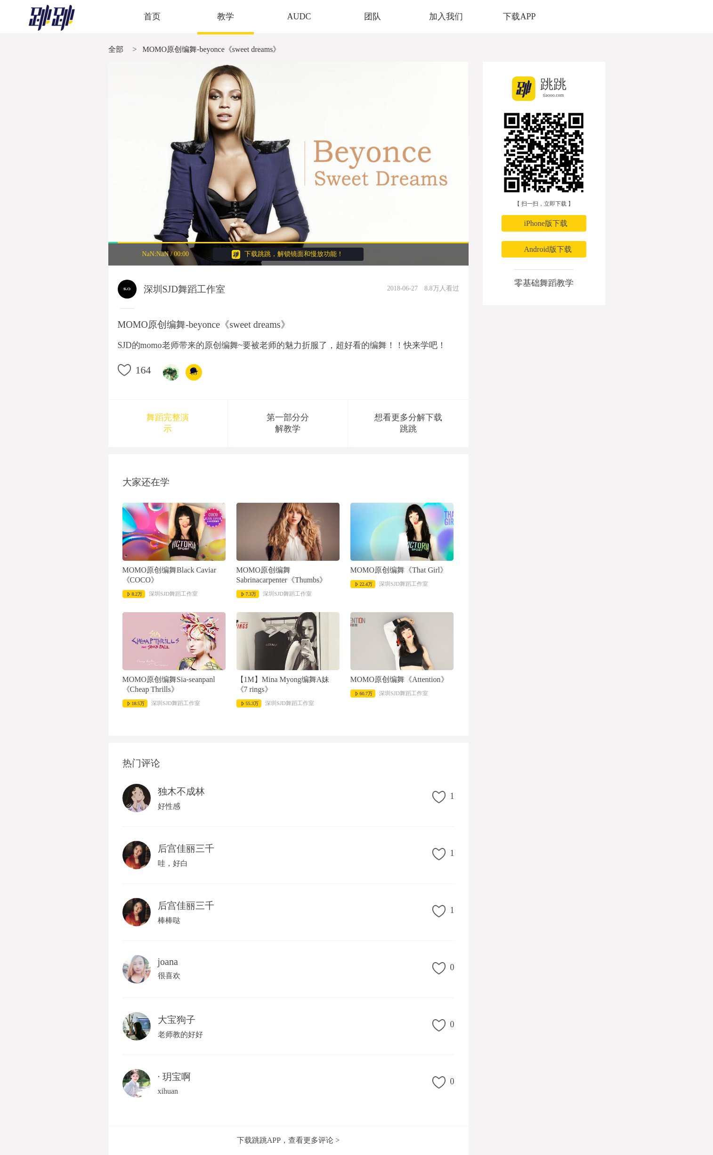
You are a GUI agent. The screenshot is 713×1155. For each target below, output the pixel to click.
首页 (152, 16)
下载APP (519, 16)
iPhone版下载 (545, 223)
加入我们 (446, 16)
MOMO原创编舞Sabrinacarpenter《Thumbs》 (281, 575)
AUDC (299, 16)
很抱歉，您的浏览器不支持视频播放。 (288, 164)
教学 (225, 16)
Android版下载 (548, 249)
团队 (372, 16)
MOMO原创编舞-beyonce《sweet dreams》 (212, 49)
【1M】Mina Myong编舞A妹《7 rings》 (283, 684)
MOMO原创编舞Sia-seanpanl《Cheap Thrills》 (168, 684)
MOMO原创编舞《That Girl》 (399, 570)
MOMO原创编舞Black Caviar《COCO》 (169, 575)
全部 (115, 49)
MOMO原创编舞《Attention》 (399, 679)
